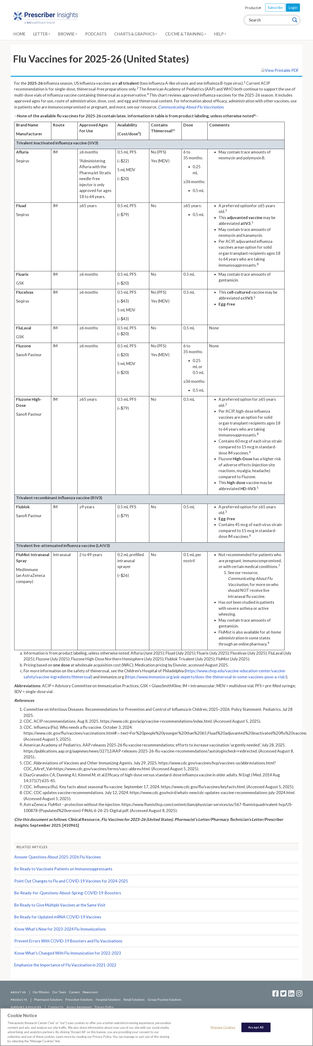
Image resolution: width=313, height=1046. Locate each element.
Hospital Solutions (108, 999)
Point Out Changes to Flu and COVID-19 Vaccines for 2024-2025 (71, 881)
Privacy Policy (104, 1007)
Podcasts (95, 33)
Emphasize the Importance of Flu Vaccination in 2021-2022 (65, 964)
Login (293, 7)
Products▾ (253, 8)
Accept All (256, 1027)
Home (19, 33)
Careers (74, 992)
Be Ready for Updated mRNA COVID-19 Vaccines (57, 916)
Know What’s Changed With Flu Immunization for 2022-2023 (67, 953)
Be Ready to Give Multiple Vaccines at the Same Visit (59, 905)
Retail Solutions (134, 999)
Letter (41, 33)
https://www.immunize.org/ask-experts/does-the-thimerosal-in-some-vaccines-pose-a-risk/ (206, 676)
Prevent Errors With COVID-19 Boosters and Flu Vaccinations (68, 940)
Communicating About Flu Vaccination (190, 107)
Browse (67, 33)
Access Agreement (79, 1007)
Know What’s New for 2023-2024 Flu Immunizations (60, 929)
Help (220, 33)
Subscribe (275, 7)
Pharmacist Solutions (48, 999)
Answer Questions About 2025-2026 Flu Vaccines (57, 856)
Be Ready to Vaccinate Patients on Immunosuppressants (63, 868)
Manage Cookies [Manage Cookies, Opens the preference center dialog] (223, 1027)
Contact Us (55, 1007)
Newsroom (90, 992)
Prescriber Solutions (79, 999)
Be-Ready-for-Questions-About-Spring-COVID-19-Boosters (67, 892)
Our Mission (41, 992)
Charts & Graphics (135, 33)
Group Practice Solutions (164, 999)
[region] (156, 1027)
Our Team (59, 992)
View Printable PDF (280, 70)
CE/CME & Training (185, 33)
